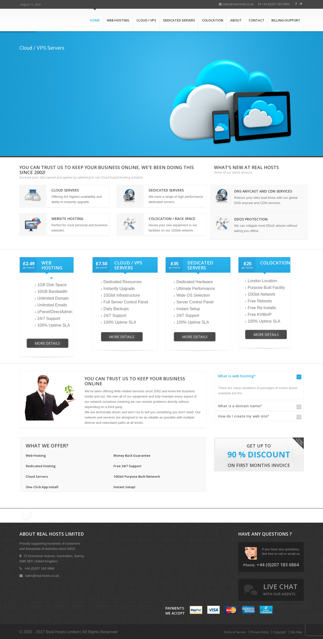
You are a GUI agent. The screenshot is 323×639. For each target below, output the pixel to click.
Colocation (212, 20)
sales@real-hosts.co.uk (236, 4)
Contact (256, 20)
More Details (47, 343)
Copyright (279, 632)
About (236, 20)
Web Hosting (118, 20)
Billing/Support (285, 20)
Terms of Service (234, 632)
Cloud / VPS (146, 20)
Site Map (296, 632)
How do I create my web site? (243, 416)
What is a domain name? (240, 406)
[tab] (259, 376)
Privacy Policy (259, 632)
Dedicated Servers (179, 20)
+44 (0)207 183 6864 (274, 4)
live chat (280, 589)
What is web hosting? (236, 376)
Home (95, 20)
